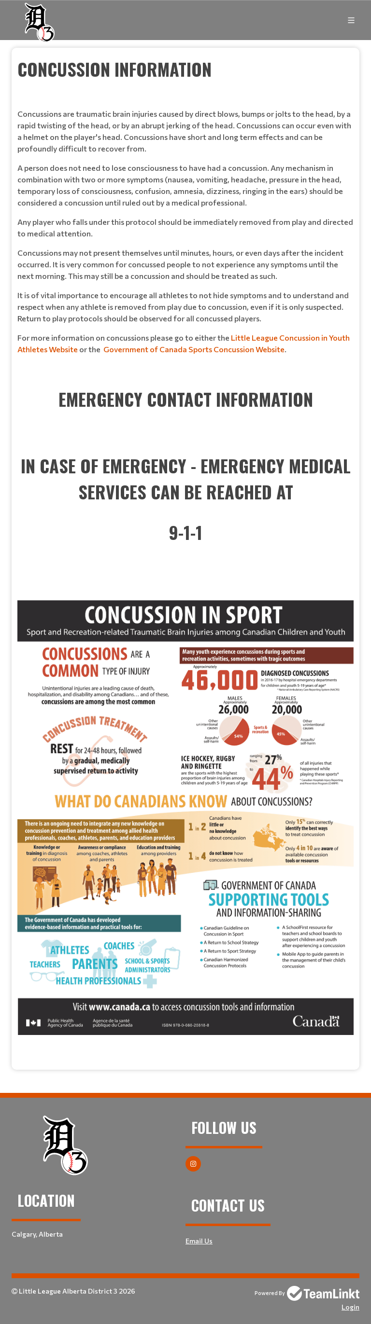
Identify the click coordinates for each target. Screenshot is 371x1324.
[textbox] (185, 217)
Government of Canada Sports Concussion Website (194, 349)
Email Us (199, 1241)
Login (350, 1307)
